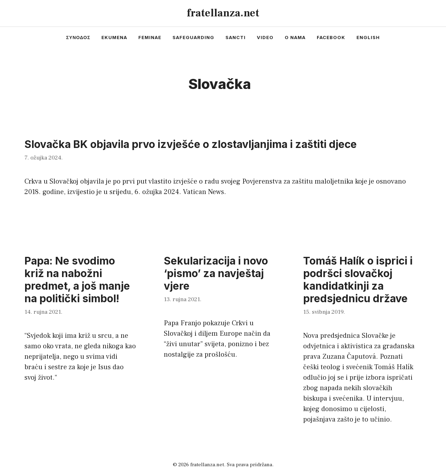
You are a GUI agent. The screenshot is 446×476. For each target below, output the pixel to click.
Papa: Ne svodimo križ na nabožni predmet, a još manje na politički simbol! (77, 279)
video (265, 37)
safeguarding (193, 37)
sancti (235, 37)
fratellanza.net (223, 13)
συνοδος (78, 37)
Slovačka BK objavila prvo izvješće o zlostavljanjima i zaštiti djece (190, 144)
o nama (295, 37)
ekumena (114, 37)
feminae (149, 37)
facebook (331, 37)
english (368, 37)
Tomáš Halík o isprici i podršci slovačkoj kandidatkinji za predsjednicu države (358, 279)
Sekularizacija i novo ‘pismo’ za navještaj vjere (216, 273)
